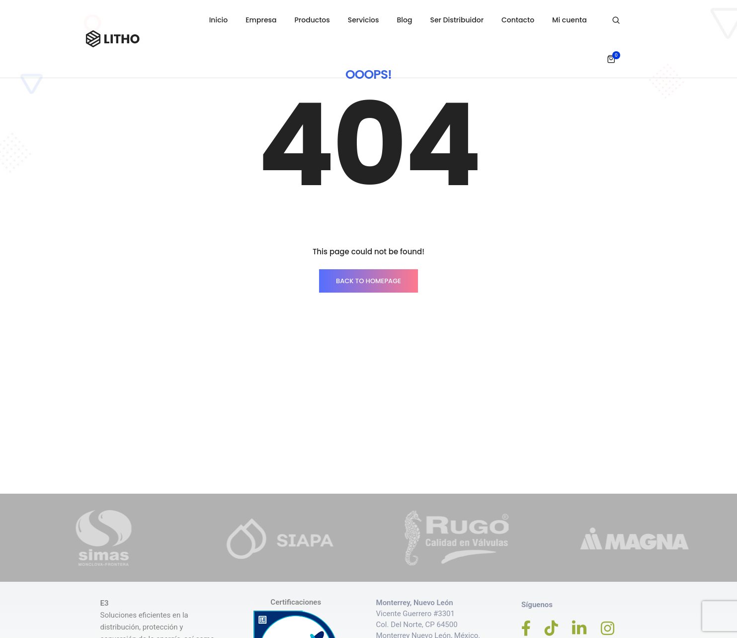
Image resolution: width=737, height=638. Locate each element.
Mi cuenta (569, 20)
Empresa (261, 20)
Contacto (517, 20)
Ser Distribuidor (457, 20)
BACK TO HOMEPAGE (368, 281)
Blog (404, 20)
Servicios (363, 20)
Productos (312, 20)
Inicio (218, 20)
